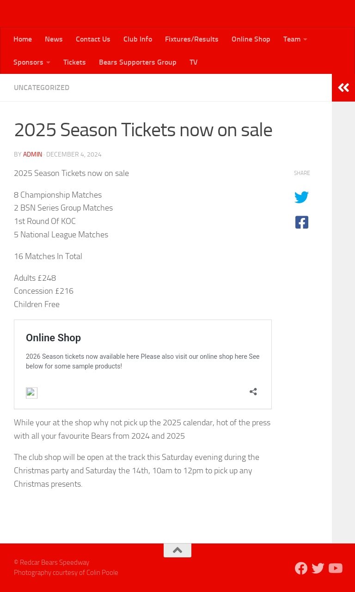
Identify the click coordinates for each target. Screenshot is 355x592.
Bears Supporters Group (138, 62)
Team (291, 39)
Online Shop (251, 39)
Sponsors (28, 62)
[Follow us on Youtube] (334, 568)
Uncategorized (41, 87)
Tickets (74, 62)
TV (194, 62)
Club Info (137, 39)
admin (32, 154)
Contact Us (93, 39)
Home (22, 39)
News (54, 39)
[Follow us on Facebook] (301, 568)
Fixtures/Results (192, 39)
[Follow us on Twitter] (318, 568)
